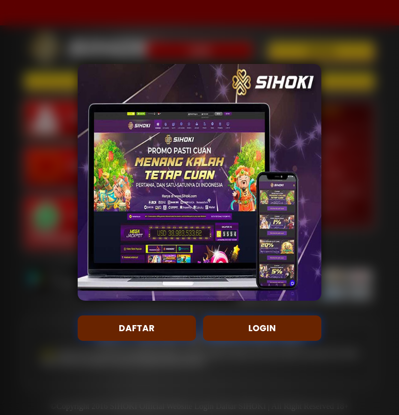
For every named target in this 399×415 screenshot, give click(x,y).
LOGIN (262, 328)
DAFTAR (137, 328)
